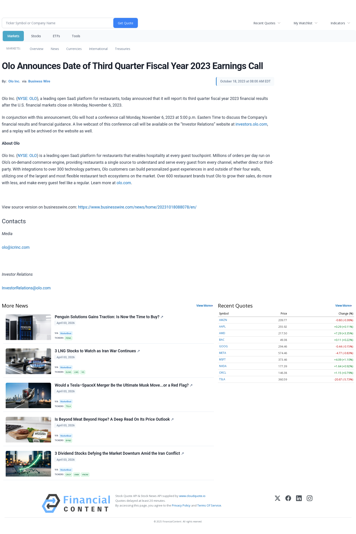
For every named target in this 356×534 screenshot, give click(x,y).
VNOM (86, 478)
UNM (77, 478)
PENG (69, 338)
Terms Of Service (209, 509)
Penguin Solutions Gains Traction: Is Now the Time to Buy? (109, 317)
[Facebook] (288, 507)
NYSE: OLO (27, 98)
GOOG (223, 346)
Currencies (74, 49)
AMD (222, 333)
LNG (77, 373)
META (222, 353)
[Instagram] (309, 507)
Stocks (36, 36)
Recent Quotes (264, 23)
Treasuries (122, 49)
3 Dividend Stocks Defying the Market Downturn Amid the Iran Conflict (119, 457)
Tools (76, 36)
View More (203, 305)
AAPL (222, 326)
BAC (222, 340)
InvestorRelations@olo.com (26, 288)
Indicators (338, 23)
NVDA (223, 366)
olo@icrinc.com (16, 247)
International (98, 49)
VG (84, 373)
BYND (69, 443)
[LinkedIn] (299, 507)
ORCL (222, 373)
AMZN (223, 320)
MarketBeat (66, 333)
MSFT (222, 359)
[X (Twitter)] (277, 507)
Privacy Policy (181, 509)
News (55, 49)
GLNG (69, 373)
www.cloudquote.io (192, 499)
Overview (36, 49)
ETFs (56, 36)
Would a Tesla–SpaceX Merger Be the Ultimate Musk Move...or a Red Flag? (124, 387)
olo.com (123, 183)
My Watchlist (303, 23)
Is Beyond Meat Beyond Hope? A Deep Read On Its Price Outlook (114, 422)
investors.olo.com (251, 124)
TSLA (68, 408)
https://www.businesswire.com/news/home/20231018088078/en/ (137, 207)
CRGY (69, 478)
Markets (13, 36)
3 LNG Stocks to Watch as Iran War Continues (97, 352)
